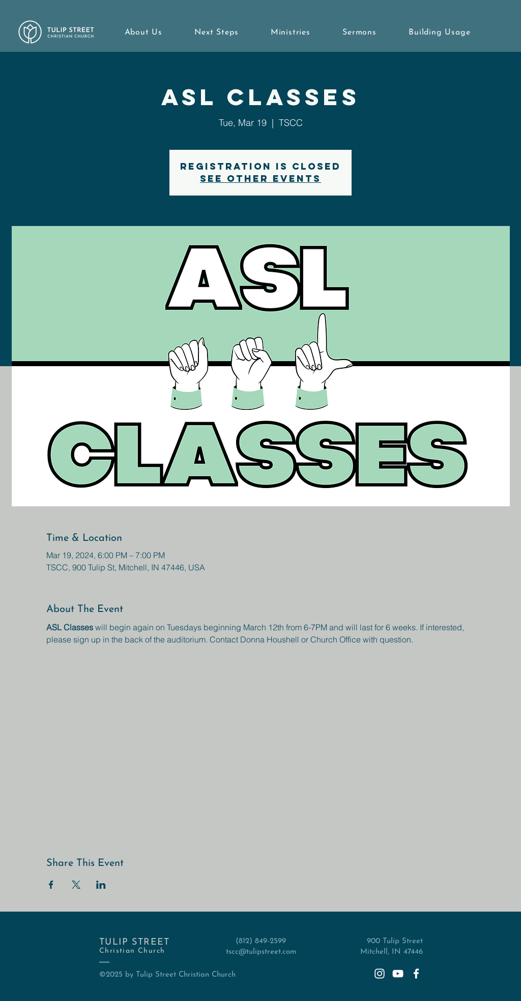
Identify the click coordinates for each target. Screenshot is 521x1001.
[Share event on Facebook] (51, 885)
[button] (143, 32)
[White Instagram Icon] (379, 973)
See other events (260, 178)
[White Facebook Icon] (416, 973)
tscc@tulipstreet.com (261, 952)
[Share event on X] (76, 885)
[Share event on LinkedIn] (101, 885)
